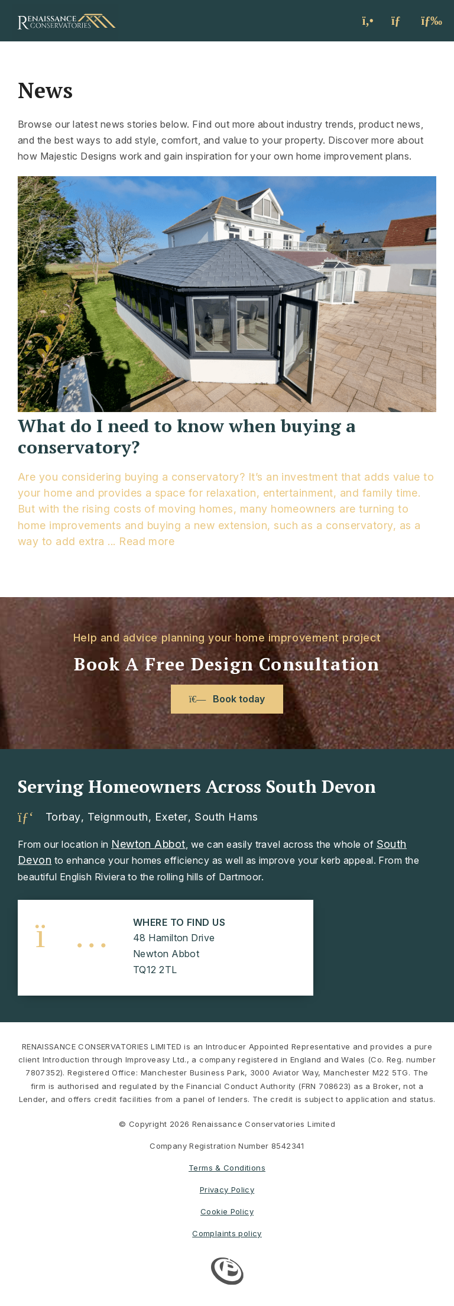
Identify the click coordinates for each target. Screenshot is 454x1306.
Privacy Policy (227, 1189)
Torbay (63, 817)
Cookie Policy (227, 1211)
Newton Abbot (148, 844)
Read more (146, 541)
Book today (227, 699)
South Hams (226, 817)
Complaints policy (227, 1233)
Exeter (171, 817)
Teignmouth (117, 817)
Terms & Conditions (227, 1167)
